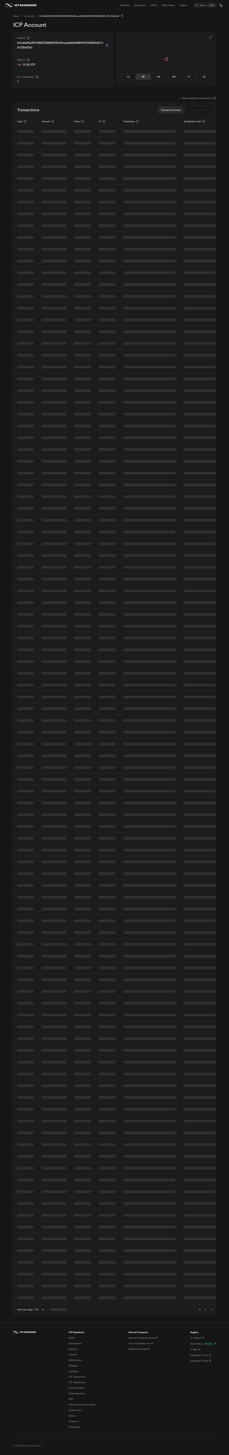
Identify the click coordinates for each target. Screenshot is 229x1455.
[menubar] (153, 5)
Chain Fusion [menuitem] (168, 5)
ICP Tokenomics (77, 1382)
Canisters (73, 1371)
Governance (75, 1343)
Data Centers (75, 1360)
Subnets (73, 1354)
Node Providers (77, 1387)
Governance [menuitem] (140, 5)
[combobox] (40, 1309)
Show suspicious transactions (197, 98)
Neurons (73, 1348)
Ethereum (74, 1421)
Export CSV (199, 110)
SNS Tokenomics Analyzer (82, 1404)
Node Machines (77, 1393)
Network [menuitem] (124, 5)
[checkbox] (179, 98)
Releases (73, 1365)
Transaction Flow (171, 110)
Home (72, 1337)
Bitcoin (72, 1415)
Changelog (74, 1426)
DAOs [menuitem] (154, 5)
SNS (71, 1399)
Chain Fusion (75, 1410)
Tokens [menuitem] (183, 5)
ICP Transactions (77, 1376)
